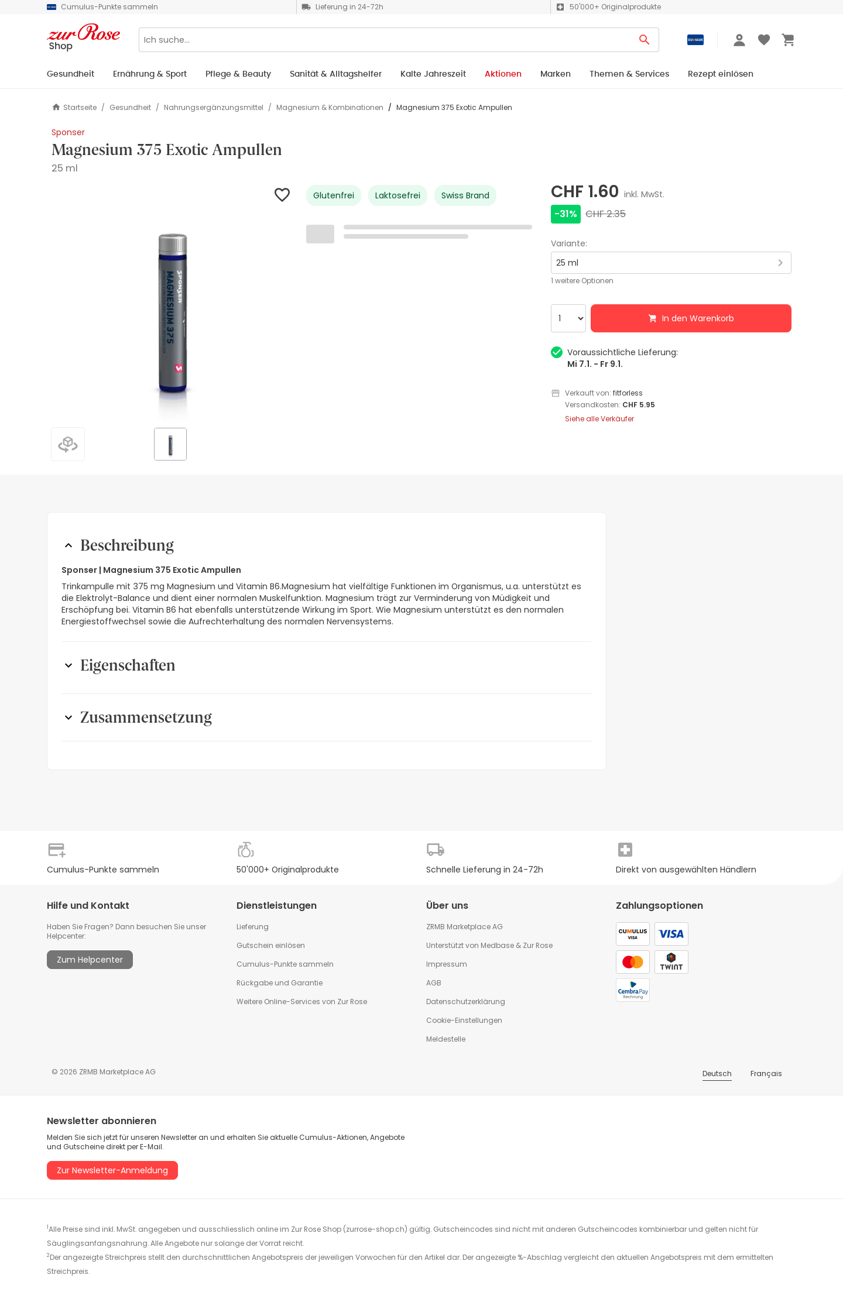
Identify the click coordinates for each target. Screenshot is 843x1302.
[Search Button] (644, 40)
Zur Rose (538, 945)
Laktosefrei (397, 195)
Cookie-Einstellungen (464, 1020)
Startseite (74, 107)
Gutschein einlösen (271, 945)
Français (766, 1073)
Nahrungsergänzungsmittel (213, 107)
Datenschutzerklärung (465, 1001)
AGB (433, 983)
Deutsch (717, 1073)
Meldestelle (445, 1039)
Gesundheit (130, 107)
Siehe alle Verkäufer (599, 419)
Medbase (497, 945)
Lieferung (253, 927)
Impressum (446, 964)
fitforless (628, 393)
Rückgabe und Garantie (280, 983)
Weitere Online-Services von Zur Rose (302, 1001)
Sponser (68, 132)
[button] (172, 305)
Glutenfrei (333, 195)
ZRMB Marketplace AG (464, 927)
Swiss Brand (465, 195)
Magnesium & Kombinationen (329, 107)
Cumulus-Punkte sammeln (285, 964)
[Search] (384, 40)
